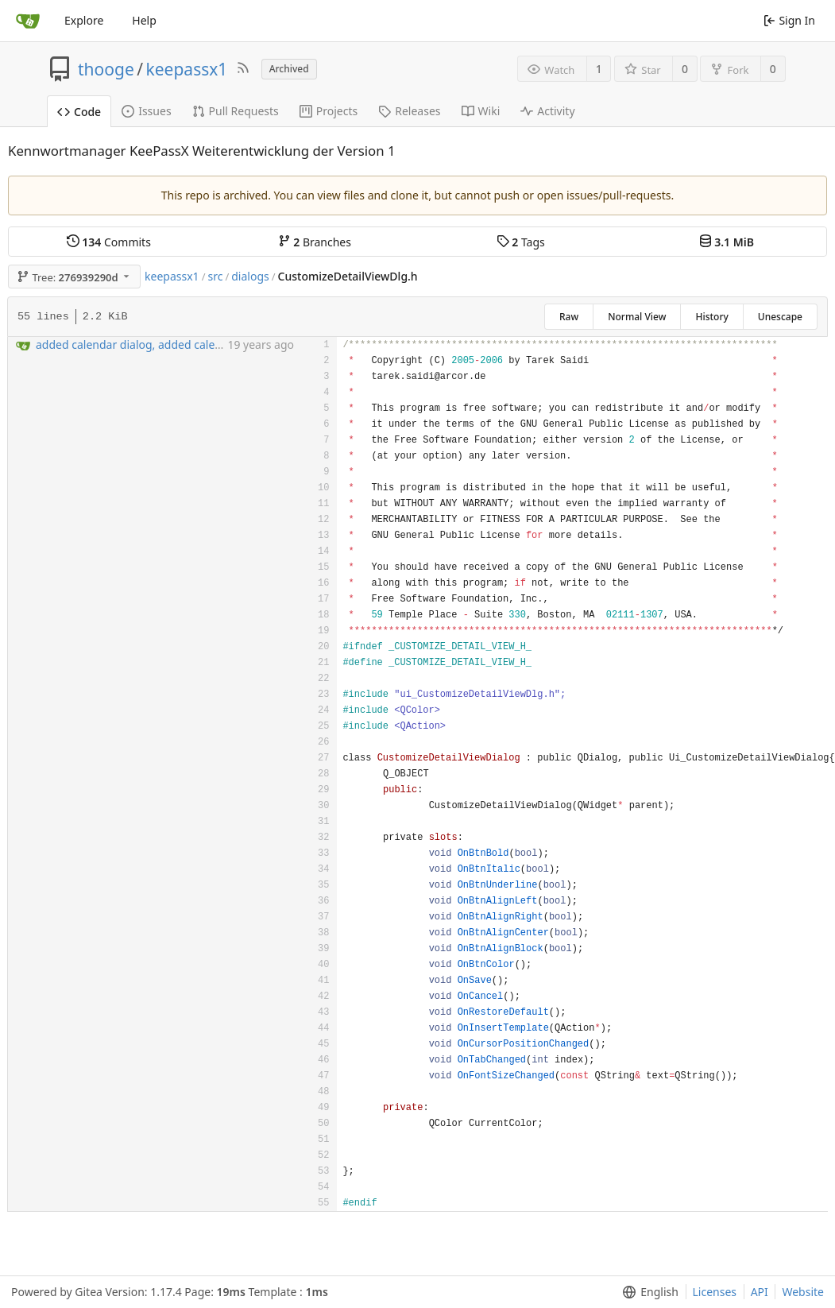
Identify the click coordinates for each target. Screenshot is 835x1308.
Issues (146, 110)
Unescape (780, 316)
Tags (521, 242)
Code (79, 111)
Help (144, 20)
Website (803, 1291)
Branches (314, 242)
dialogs (250, 276)
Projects (329, 110)
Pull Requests (235, 110)
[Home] (28, 21)
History (711, 316)
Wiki (481, 110)
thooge (106, 69)
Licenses (715, 1291)
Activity (547, 110)
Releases (409, 110)
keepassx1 (187, 69)
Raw (568, 316)
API (759, 1291)
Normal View (637, 316)
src (214, 276)
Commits (109, 242)
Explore (83, 20)
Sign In (789, 20)
